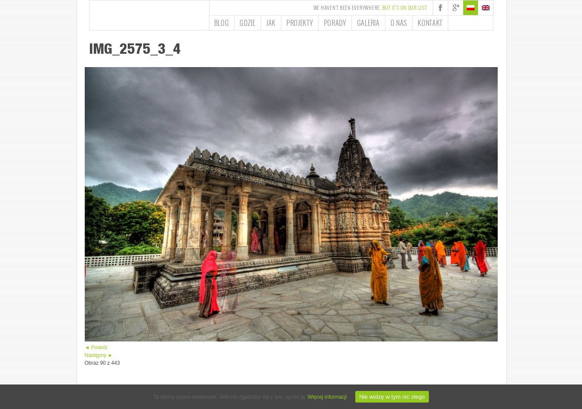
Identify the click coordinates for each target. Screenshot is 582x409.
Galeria (368, 23)
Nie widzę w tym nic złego (392, 397)
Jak (271, 23)
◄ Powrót (96, 347)
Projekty (299, 23)
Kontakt (430, 23)
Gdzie (248, 23)
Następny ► (99, 355)
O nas (399, 23)
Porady (335, 23)
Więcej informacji (327, 397)
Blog (221, 23)
